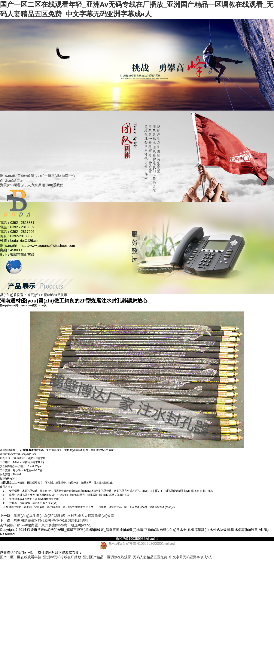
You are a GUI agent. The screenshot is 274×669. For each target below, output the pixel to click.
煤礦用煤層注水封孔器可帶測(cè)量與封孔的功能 (51, 520)
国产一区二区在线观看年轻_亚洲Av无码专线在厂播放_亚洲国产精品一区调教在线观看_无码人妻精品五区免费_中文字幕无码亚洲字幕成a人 (106, 557)
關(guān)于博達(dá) (46, 175)
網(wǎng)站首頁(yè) (15, 175)
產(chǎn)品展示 (11, 180)
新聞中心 (68, 175)
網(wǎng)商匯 (27, 525)
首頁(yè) (33, 295)
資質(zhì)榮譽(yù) (13, 185)
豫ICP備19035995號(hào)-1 (137, 538)
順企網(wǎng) (81, 525)
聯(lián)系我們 (52, 185)
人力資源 (34, 185)
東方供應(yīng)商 (54, 525)
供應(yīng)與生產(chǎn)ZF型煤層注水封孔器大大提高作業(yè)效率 (64, 516)
